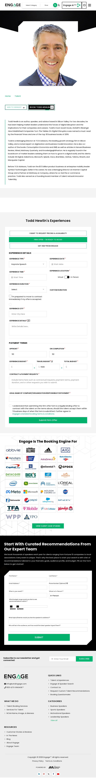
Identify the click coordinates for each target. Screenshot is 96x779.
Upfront (13, 349)
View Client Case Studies (48, 526)
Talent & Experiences (59, 681)
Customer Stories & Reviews (19, 733)
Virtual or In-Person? (56, 593)
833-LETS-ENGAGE (15, 689)
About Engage (13, 744)
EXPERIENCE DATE (57, 259)
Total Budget (70, 362)
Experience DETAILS (18, 321)
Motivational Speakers (60, 714)
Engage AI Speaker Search (62, 685)
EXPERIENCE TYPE (16, 259)
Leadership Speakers (59, 718)
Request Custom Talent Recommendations (70, 692)
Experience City (16, 309)
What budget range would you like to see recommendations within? (23, 602)
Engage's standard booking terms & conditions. (34, 414)
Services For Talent (15, 711)
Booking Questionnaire (60, 696)
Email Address (14, 585)
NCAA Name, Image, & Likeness (20, 714)
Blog (8, 740)
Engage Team (13, 747)
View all (53, 722)
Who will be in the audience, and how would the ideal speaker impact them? (34, 627)
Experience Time (16, 272)
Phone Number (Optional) (58, 585)
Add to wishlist (16, 108)
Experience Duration (18, 284)
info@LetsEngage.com (17, 685)
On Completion (57, 349)
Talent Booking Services (17, 707)
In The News (12, 737)
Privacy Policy (38, 762)
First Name (13, 577)
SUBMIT (27, 639)
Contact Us (55, 689)
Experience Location (59, 271)
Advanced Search (58, 5)
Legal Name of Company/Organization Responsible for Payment (39, 393)
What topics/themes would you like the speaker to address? (29, 619)
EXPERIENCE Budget (17, 362)
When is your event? (16, 593)
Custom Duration (58, 290)
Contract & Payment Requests (23, 374)
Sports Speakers (57, 711)
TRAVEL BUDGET (44, 362)
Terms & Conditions (53, 762)
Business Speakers (58, 707)
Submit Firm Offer (48, 420)
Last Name (53, 577)
